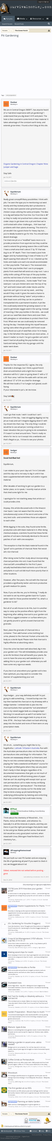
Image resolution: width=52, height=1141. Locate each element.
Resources (36, 18)
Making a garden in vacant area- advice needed (24, 1043)
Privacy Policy (47, 1135)
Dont (16, 1106)
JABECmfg (18, 1082)
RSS (48, 1131)
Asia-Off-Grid (19, 947)
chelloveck (7, 181)
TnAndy (17, 961)
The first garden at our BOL (20, 1088)
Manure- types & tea (17, 1027)
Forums (9, 18)
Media (22, 18)
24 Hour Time (19, 1131)
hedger (13, 450)
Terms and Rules (37, 1135)
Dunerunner (19, 899)
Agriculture (42, 947)
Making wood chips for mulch (20, 952)
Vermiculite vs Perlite (21, 967)
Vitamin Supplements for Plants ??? (26, 907)
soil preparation (11, 95)
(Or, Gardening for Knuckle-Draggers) (24, 923)
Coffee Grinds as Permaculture (21, 1059)
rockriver (18, 1021)
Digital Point (25, 1136)
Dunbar (13, 102)
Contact (33, 1131)
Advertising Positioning (13, 1136)
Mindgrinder (19, 1066)
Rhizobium (12, 1072)
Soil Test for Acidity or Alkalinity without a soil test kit (26, 997)
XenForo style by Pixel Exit (27, 1138)
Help (41, 1131)
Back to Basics (44, 991)
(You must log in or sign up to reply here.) (37, 885)
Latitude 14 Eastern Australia (27, 748)
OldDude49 (18, 932)
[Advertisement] (26, 64)
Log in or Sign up (43, 2)
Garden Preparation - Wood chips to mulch (26, 1012)
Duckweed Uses (15, 982)
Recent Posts (19, 24)
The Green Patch (44, 1097)
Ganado (17, 976)
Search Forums (7, 24)
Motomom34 (19, 1036)
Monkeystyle (6, 1131)
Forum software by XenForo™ (10, 1138)
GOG (16, 1097)
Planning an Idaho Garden (24, 1101)
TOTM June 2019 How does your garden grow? (25, 889)
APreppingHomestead (20, 850)
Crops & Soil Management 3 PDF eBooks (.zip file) (25, 939)
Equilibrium (15, 192)
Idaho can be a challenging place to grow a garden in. (24, 1104)
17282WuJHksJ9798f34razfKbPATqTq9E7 (17, 1126)
